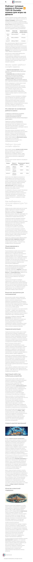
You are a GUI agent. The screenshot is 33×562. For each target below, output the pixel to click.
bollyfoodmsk (16, 2)
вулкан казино (8, 24)
